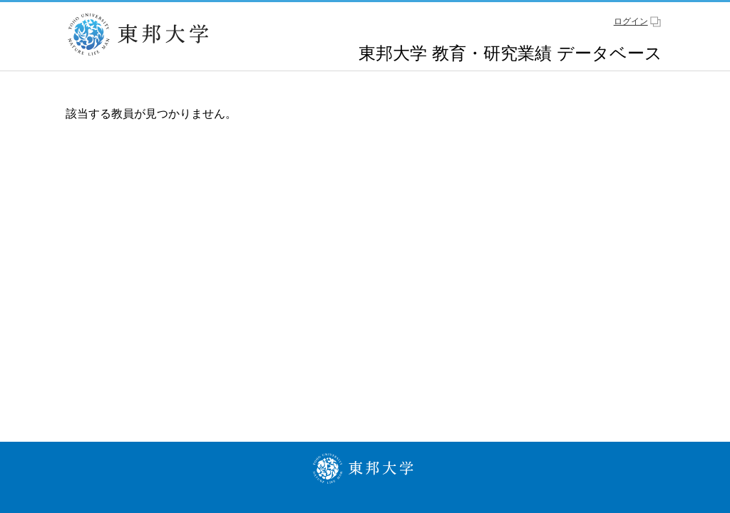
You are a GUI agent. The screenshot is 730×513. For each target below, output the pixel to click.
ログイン (631, 21)
